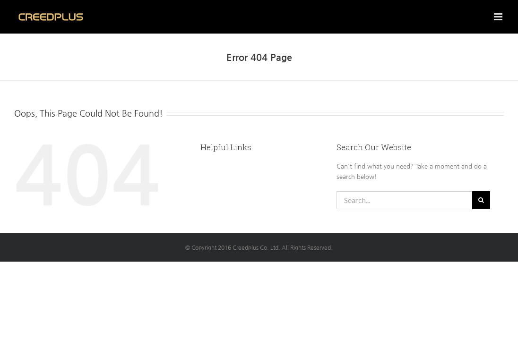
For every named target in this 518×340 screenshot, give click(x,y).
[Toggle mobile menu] (499, 17)
